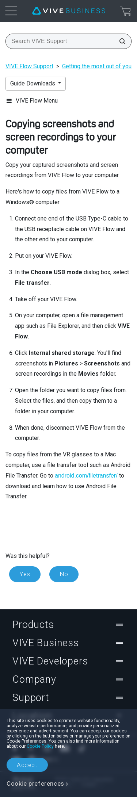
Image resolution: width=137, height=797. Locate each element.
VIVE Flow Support (29, 66)
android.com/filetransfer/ (86, 475)
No (64, 574)
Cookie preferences (35, 783)
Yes (24, 574)
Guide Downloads (33, 83)
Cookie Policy (40, 746)
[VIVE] (68, 10)
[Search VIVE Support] (120, 41)
